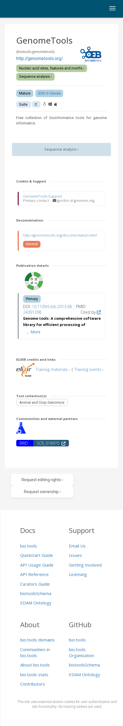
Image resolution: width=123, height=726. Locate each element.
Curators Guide (35, 584)
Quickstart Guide (36, 555)
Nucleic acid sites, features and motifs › (51, 68)
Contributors (32, 684)
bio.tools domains (37, 640)
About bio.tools (35, 665)
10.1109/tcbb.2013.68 (52, 306)
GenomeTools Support (42, 196)
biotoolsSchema (35, 593)
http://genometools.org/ (39, 58)
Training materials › (53, 369)
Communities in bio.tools (35, 652)
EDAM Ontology (36, 603)
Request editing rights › (42, 479)
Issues (75, 555)
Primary (32, 299)
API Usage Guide (37, 565)
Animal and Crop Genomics (41, 402)
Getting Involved (85, 565)
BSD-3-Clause (49, 93)
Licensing (78, 574)
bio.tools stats (34, 674)
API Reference (34, 574)
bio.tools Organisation (81, 652)
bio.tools (28, 546)
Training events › (89, 369)
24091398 (32, 312)
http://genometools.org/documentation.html (60, 235)
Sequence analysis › (35, 76)
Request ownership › (42, 491)
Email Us (77, 546)
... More (33, 332)
